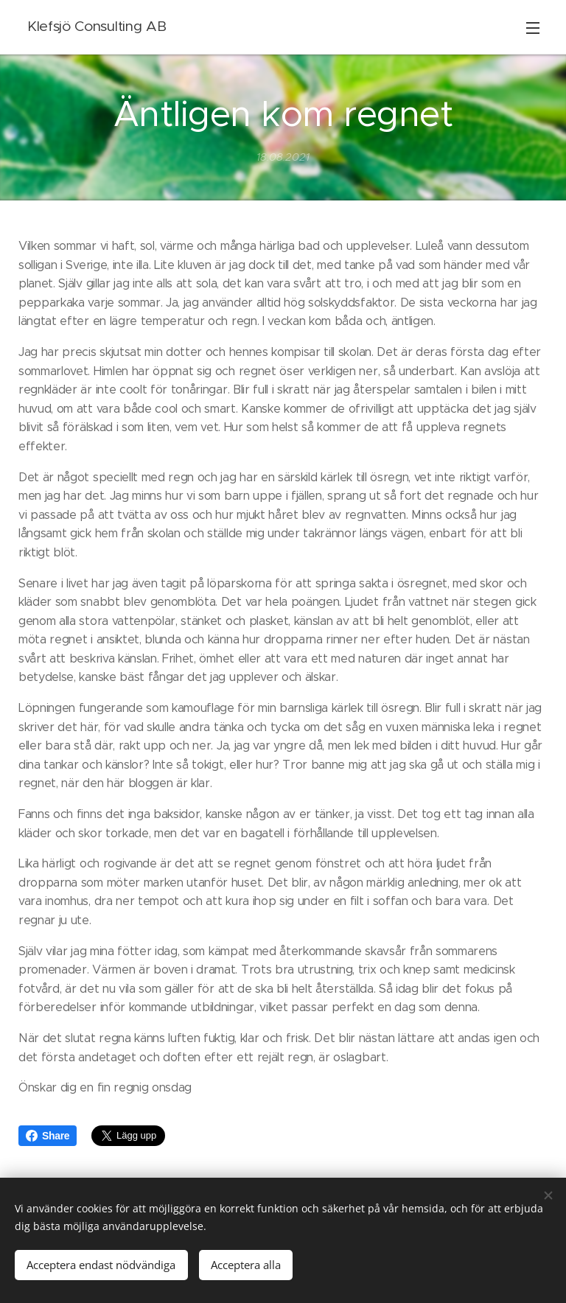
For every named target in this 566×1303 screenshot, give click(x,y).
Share (47, 1136)
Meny (532, 28)
